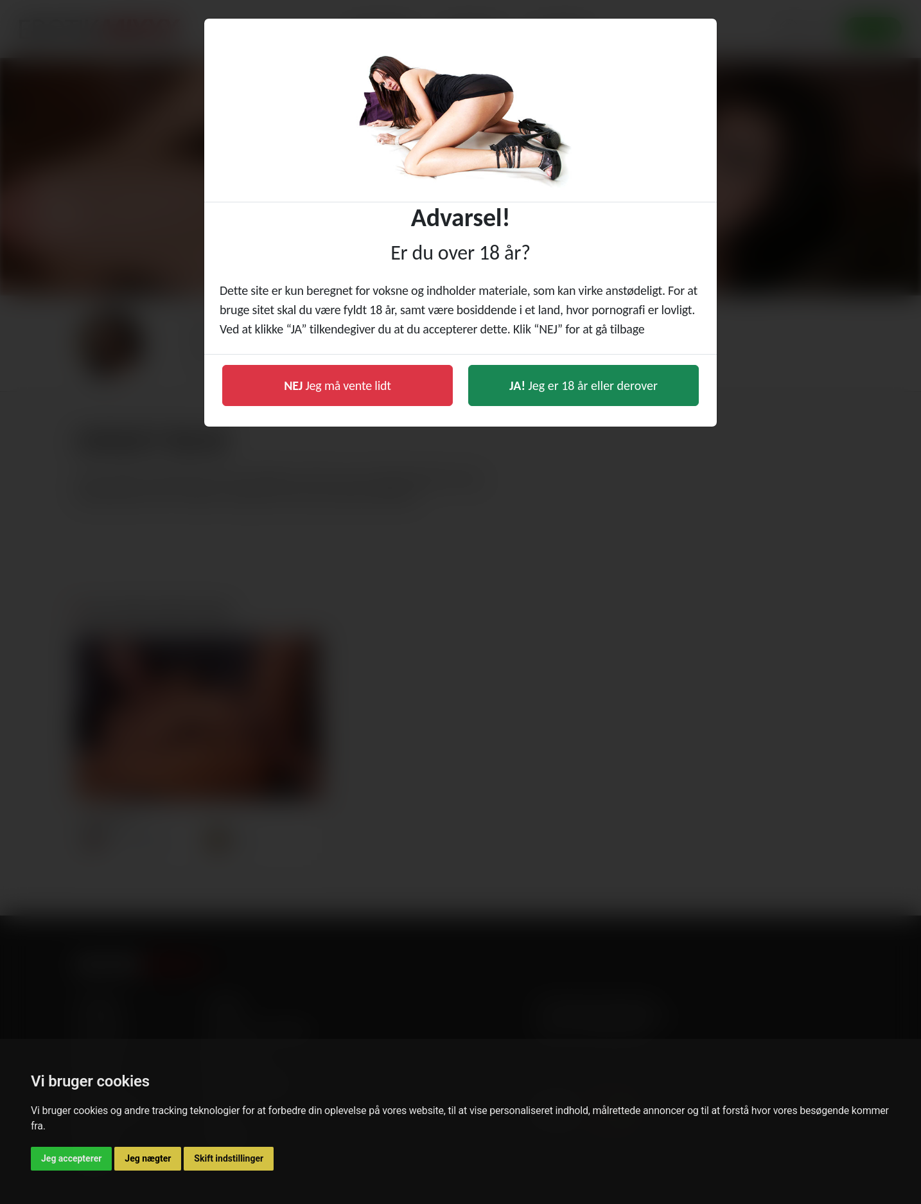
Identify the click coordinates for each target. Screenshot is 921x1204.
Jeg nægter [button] (148, 1158)
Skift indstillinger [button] (228, 1158)
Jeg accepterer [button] (71, 1158)
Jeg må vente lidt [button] (337, 385)
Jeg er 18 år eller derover (583, 385)
